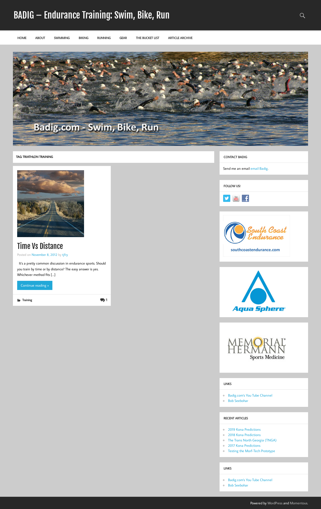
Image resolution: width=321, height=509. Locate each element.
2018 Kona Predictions (244, 434)
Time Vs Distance (40, 246)
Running (104, 38)
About (40, 38)
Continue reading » (35, 285)
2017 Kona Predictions (244, 445)
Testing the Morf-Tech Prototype (251, 451)
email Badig (259, 168)
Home (21, 38)
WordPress (275, 503)
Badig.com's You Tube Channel (250, 395)
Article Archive (180, 38)
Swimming (62, 38)
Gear (123, 38)
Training (27, 300)
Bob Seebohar (238, 400)
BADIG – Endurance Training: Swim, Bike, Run (92, 15)
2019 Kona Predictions (244, 429)
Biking (83, 38)
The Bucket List (147, 38)
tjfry (65, 254)
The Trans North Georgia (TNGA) (252, 440)
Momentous (298, 503)
